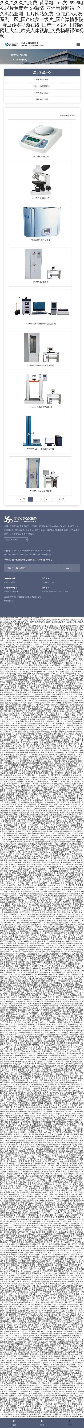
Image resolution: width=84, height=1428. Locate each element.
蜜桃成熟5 (36, 707)
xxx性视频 (70, 734)
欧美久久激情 (49, 690)
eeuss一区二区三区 (21, 759)
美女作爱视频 (50, 1205)
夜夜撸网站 (31, 1246)
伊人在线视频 (63, 1286)
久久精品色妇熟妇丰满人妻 (29, 1323)
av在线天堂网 (14, 713)
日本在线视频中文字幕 (64, 811)
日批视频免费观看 (60, 761)
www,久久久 (63, 696)
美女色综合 (9, 634)
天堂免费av (43, 979)
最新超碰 (34, 794)
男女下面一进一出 (40, 1244)
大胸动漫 (53, 1342)
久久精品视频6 (40, 885)
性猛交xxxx (62, 1176)
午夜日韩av (56, 852)
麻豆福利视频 (39, 771)
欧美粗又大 (74, 1201)
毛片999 (27, 1062)
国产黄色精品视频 (30, 991)
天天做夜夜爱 (8, 941)
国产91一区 (47, 1093)
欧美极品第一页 (22, 649)
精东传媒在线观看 (45, 962)
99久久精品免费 (9, 1163)
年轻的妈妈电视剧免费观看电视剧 (14, 1055)
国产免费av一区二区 (13, 875)
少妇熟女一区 (47, 1402)
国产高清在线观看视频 (25, 1412)
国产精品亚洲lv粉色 (58, 1045)
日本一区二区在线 (19, 738)
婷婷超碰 (17, 923)
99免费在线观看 (22, 746)
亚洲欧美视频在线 (73, 974)
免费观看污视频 (9, 811)
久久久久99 (45, 1255)
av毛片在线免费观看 (8, 667)
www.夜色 (18, 991)
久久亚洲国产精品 (76, 1186)
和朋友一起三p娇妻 (14, 630)
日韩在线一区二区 (76, 921)
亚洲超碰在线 (46, 796)
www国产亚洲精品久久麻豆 (11, 1199)
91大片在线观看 (64, 777)
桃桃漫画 (37, 831)
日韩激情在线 (28, 1365)
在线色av (74, 1354)
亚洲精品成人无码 (12, 933)
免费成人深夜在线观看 (14, 1338)
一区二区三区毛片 (56, 773)
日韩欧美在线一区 (38, 1327)
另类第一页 (14, 896)
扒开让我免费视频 (45, 896)
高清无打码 (78, 645)
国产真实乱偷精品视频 (58, 661)
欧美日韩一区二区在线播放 (29, 688)
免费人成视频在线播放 (30, 636)
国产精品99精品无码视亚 (44, 974)
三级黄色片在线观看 (68, 1288)
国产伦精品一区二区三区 (68, 667)
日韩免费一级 (45, 966)
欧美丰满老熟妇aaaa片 (65, 1400)
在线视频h (28, 1244)
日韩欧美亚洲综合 (63, 981)
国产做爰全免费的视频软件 (14, 1402)
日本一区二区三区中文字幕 (63, 782)
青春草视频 (20, 1217)
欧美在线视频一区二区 (16, 748)
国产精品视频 (43, 1082)
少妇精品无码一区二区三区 (32, 1259)
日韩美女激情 (10, 1035)
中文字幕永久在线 (48, 921)
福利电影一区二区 (44, 1373)
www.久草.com (72, 728)
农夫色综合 (75, 1224)
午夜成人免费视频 (72, 910)
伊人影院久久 (72, 1408)
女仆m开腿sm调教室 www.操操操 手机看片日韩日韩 (37, 1033)
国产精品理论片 (18, 1360)
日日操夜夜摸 (28, 1396)
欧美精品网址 (54, 792)
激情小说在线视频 (12, 1122)
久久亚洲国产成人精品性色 (14, 1311)
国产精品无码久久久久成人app (21, 1006)
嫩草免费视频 (71, 869)
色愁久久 (19, 626)
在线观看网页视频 (22, 659)
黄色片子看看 (33, 788)
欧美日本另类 (49, 1184)
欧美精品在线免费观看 (70, 1035)
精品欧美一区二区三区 (62, 1097)
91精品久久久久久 (23, 809)
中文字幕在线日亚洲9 (72, 1130)
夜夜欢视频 (70, 900)
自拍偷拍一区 (31, 1404)
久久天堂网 (14, 1209)
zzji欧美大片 (64, 1306)
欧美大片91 (64, 1080)
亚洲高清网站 (29, 806)
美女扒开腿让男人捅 (11, 1172)
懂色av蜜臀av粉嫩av (53, 848)
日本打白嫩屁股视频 (58, 676)
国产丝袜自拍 (35, 649)
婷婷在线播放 (75, 1334)
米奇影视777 (17, 1134)
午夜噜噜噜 (41, 719)
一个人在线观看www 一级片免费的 (44, 1306)
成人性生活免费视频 (13, 705)
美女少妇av (28, 661)
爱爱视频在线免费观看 (63, 991)
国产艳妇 (54, 732)
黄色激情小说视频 (41, 665)
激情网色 (35, 966)
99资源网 (47, 1159)
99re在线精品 (8, 682)
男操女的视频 (45, 742)
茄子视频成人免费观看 (50, 954)
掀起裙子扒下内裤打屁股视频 (56, 844)
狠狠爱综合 (9, 659)
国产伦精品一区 (6, 1028)
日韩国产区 (23, 703)
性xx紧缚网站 (10, 1315)
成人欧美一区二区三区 (61, 655)
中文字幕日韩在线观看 (57, 788)
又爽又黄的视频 (20, 692)
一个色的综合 (26, 1346)
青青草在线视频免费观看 (54, 1055)
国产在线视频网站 (20, 906)
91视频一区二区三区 (66, 1302)
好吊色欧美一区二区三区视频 (49, 775)
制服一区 (22, 860)
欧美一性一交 (35, 676)
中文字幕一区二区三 (64, 730)
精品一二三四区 (9, 1242)
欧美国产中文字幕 (17, 1221)
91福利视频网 (42, 792)
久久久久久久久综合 (47, 873)
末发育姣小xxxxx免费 (17, 1261)
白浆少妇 (47, 1304)
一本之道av (11, 1219)
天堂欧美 (79, 1236)
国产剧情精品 (74, 1022)
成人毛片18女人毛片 (61, 1253)
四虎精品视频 (38, 653)
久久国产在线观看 (54, 1290)
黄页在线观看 (75, 1051)
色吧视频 (73, 1163)
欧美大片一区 (45, 703)
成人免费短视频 (74, 761)
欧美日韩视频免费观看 (73, 1026)
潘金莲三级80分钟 (12, 690)
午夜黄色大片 (14, 1194)
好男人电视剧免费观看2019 (70, 854)
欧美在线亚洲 (27, 763)
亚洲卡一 (74, 806)
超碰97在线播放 (74, 1037)
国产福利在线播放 (70, 1290)
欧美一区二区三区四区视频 (28, 1215)
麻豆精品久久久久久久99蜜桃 (30, 686)
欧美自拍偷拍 (21, 987)
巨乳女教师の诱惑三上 (60, 1255)
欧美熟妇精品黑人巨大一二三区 (48, 1192)
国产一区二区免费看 (15, 721)
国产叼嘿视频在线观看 (51, 632)
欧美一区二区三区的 (31, 919)
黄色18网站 (50, 981)
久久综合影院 (66, 885)
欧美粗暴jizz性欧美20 (40, 983)
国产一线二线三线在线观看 (11, 862)
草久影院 (37, 1170)
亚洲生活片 (78, 640)
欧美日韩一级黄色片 (69, 755)
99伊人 (15, 744)
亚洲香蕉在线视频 (44, 711)
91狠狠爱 (4, 1186)
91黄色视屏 (60, 869)
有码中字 (57, 1078)
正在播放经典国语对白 (64, 640)
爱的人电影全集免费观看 (34, 721)
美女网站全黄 (42, 860)
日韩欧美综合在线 (22, 682)
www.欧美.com (53, 885)
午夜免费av (74, 1346)
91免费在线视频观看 (18, 997)
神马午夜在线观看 (53, 1120)
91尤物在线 (9, 663)
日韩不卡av (16, 647)
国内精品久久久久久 (45, 786)
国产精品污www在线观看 (66, 692)
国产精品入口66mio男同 (36, 1120)
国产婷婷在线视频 (42, 1072)
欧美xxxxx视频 (53, 813)
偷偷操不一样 (10, 869)
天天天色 (44, 937)
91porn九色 (38, 840)
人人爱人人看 (63, 1126)
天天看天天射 (60, 1248)
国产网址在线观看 (60, 997)
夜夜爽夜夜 (60, 723)
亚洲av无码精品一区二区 (25, 1280)
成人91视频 (13, 935)
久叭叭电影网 (47, 831)
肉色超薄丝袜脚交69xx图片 (21, 1112)
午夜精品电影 (24, 784)
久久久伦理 (11, 1099)
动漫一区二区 (51, 1302)
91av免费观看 (51, 1298)
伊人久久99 (47, 1284)
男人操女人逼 (69, 1319)
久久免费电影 (32, 684)
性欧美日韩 (23, 900)
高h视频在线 (57, 1261)
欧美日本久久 (69, 705)
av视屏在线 (44, 678)
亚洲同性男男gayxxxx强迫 (34, 1174)
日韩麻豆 (10, 842)
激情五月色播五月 (41, 1089)
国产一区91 (46, 707)
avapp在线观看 (11, 686)
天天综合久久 (31, 1109)
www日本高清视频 (71, 1099)
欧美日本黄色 (59, 1311)
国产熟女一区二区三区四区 (42, 925)
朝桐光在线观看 (39, 941)
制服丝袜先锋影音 (24, 653)
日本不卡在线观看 (38, 813)
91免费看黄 (60, 840)
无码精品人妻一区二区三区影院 (39, 867)
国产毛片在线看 (71, 649)
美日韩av (26, 925)
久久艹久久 (11, 782)
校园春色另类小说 (28, 651)
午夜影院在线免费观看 (16, 968)
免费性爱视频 (14, 908)
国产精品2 (49, 1031)
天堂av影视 (50, 721)
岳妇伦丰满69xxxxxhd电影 (61, 645)
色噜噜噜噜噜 (32, 1207)
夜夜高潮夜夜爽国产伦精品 (70, 732)
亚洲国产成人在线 (67, 958)
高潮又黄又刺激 (58, 966)
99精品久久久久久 (36, 1315)
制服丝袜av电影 (53, 1221)
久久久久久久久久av (8, 916)
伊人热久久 (68, 1180)
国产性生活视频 (16, 655)
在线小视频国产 (29, 1371)
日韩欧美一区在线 (38, 659)
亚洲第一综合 (49, 1336)
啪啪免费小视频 (56, 705)
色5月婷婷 (57, 823)
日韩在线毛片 (35, 825)
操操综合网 (77, 792)
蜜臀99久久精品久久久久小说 (15, 1205)
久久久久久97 (52, 906)
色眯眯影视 (63, 1170)
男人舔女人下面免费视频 (19, 1211)
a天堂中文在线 (13, 645)
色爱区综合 (78, 1180)
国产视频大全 (33, 864)
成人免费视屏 (48, 952)
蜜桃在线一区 (74, 796)
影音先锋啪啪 (49, 1026)
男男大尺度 (68, 744)
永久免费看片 (60, 769)
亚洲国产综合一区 (76, 1292)
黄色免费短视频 (51, 653)
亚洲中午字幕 (10, 802)
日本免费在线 (36, 682)
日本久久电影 (61, 1172)
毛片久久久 (10, 1033)
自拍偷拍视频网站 (60, 831)
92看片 (25, 979)
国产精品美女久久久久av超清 (12, 775)
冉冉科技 (33, 554)
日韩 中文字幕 (59, 900)
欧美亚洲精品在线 (32, 1242)
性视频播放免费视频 (17, 995)
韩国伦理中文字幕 (76, 894)
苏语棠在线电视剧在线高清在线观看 (30, 981)
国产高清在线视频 (37, 1352)
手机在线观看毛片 (28, 892)
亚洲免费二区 (43, 767)
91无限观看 (16, 763)
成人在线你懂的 (70, 1039)
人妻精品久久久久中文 (12, 925)
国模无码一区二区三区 (34, 929)
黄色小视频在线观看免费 (58, 894)
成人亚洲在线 (68, 1138)
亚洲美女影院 (62, 921)
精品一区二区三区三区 (70, 852)
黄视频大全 (31, 1350)
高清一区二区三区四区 (56, 1062)
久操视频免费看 (39, 1043)
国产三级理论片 (24, 667)
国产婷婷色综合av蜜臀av (32, 1107)
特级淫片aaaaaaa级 (56, 1064)
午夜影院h (74, 1215)
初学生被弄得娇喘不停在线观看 (33, 1147)
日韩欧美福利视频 (10, 678)
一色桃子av (33, 896)
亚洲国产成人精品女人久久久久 (44, 667)
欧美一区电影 (26, 1194)
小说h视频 (59, 784)
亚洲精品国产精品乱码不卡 (41, 823)
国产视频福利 (68, 1213)
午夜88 (39, 1265)
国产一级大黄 (69, 935)
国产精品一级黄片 (61, 1051)
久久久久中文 (59, 713)
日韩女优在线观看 (20, 765)
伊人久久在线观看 (47, 1172)
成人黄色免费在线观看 (42, 1097)
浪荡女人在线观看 (48, 688)
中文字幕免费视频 (26, 887)
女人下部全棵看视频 (23, 941)
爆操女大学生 (59, 1234)
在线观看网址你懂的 (72, 985)
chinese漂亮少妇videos (45, 640)
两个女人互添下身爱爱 (42, 970)
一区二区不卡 (31, 748)
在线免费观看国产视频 (63, 1296)
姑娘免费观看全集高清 (52, 931)
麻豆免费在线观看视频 (30, 933)
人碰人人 (73, 1298)
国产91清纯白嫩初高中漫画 (11, 1238)
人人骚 (64, 763)
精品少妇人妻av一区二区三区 (12, 1091)
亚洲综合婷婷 (47, 819)
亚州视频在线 (43, 935)
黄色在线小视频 (11, 1074)
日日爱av (42, 898)
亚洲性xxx (48, 1186)
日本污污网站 (71, 738)
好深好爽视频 (19, 1257)
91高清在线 (27, 999)
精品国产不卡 (46, 919)
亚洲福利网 (29, 1037)
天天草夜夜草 (71, 1313)
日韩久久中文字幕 (59, 1304)
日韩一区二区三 (63, 806)
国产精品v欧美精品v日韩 (63, 809)
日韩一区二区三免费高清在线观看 (69, 721)
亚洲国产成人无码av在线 (71, 802)
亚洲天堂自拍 (27, 771)
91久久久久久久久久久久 (19, 717)
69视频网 (25, 923)
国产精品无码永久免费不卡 (32, 713)
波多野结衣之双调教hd (63, 881)
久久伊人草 (73, 672)
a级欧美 (12, 1165)
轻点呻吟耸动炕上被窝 (67, 1084)
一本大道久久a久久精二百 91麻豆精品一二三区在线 (33, 1022)
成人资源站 (45, 1138)
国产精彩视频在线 (39, 1099)
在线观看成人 (48, 821)
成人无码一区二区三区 (19, 1016)
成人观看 (4, 1273)
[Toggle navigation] (78, 44)
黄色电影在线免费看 (53, 1002)
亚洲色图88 (5, 1010)
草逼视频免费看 (77, 655)
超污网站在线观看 (24, 970)
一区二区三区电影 (19, 1325)
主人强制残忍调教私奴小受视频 (29, 734)
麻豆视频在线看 (15, 767)
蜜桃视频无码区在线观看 (15, 670)
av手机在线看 (48, 734)
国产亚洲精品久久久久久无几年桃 (66, 1363)
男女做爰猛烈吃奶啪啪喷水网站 (52, 738)
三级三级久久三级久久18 (10, 1416)
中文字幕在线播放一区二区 (34, 630)
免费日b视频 (35, 746)
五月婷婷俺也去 (17, 1116)
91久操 (77, 833)
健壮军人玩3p (64, 1412)
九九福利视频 (24, 744)
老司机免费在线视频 (65, 1043)
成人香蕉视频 (49, 692)
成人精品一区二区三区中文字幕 (66, 1018)
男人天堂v (44, 1325)
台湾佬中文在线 (48, 825)
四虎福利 (7, 711)
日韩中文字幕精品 (41, 705)
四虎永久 (53, 1170)
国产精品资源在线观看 (9, 887)
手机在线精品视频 (52, 715)
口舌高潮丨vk (36, 784)
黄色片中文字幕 (61, 628)
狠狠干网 (54, 827)
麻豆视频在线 (61, 672)
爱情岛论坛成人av (8, 1188)
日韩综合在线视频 (50, 682)
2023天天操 (16, 665)
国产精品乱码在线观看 (12, 890)
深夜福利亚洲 (37, 1288)
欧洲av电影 (33, 1143)
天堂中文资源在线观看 (56, 846)
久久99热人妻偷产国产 (39, 755)
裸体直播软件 (61, 1410)
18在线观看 (73, 844)
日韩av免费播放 (56, 935)
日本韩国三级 (64, 827)
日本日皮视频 (22, 1230)
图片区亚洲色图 (32, 1273)
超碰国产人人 (14, 1389)
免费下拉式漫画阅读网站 (40, 852)
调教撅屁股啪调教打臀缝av (23, 757)
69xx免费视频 (46, 997)
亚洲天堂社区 (24, 1161)
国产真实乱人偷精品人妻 (19, 1084)
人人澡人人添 (72, 694)
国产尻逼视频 (5, 1253)
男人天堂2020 (66, 792)
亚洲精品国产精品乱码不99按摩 (28, 838)
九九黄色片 (35, 1008)
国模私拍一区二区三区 (30, 796)
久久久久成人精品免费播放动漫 (33, 1389)
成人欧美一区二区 (7, 723)
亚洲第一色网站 (16, 1062)
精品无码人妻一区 (26, 912)
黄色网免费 (20, 1180)
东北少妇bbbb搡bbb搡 (69, 765)
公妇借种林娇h (41, 1037)
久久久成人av (47, 1141)
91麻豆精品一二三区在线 (46, 806)
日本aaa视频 (33, 738)
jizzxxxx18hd (43, 1340)
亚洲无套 (10, 838)
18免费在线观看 (24, 707)
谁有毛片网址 (22, 1315)
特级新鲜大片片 (58, 1377)
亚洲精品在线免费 (19, 1178)
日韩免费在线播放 (33, 1228)
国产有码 (56, 919)
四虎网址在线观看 (66, 1387)
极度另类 (32, 711)
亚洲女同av (9, 1329)
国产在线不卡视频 (36, 1394)
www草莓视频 (21, 1321)
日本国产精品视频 (51, 1379)
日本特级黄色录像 (7, 761)
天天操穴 (36, 1344)
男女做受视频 (45, 972)
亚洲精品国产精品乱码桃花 (46, 696)
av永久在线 (20, 1165)
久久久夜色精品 (74, 999)
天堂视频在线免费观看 (48, 663)
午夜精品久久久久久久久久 (70, 699)
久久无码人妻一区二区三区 (72, 1089)
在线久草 (47, 680)
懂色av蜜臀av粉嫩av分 (52, 1107)
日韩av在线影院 (30, 1103)
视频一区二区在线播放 (37, 987)
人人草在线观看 (51, 647)
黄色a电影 (5, 848)
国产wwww (16, 1410)
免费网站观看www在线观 (62, 711)
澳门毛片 (26, 1049)
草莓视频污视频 (27, 1196)
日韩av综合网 (35, 1292)
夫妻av (23, 879)
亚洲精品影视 (51, 1084)
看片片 (27, 794)
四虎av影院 (33, 811)
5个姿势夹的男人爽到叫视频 (67, 1153)
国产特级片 (70, 752)
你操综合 (17, 1375)
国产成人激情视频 (67, 813)
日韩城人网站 (27, 665)
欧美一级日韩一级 (60, 796)
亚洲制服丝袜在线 (57, 634)
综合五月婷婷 (28, 885)
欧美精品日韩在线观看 (46, 1371)
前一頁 (22, 499)
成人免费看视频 (67, 919)
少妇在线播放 (51, 960)
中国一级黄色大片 (74, 1184)
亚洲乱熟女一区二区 (53, 800)
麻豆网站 (44, 1367)
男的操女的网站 (53, 1122)
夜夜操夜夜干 (14, 800)
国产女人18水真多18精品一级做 (34, 1226)
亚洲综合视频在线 (22, 1352)
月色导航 (59, 688)
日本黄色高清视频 (45, 829)
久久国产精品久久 (72, 1055)
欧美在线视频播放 (27, 950)
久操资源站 (31, 860)
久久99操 (5, 896)
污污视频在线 (42, 894)
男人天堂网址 (78, 885)
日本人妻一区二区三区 (73, 914)
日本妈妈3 (55, 707)
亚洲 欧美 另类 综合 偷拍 (34, 848)
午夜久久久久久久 (64, 873)
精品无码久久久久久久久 (63, 867)
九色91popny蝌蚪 (7, 1240)
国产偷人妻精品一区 (44, 1296)
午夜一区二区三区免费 (40, 634)
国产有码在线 (66, 1242)
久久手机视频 (5, 833)
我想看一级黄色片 (33, 1257)
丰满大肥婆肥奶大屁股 (12, 1089)
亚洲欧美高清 (44, 740)
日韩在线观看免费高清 (25, 761)
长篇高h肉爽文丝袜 (20, 711)
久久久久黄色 (30, 638)
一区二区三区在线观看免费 (39, 1028)
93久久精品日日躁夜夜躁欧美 (60, 904)
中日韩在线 (27, 875)
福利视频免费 (39, 763)
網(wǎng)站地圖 (44, 554)
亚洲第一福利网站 (46, 1207)
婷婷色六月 (20, 854)
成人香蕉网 (11, 970)
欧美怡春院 (58, 962)
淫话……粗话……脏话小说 (39, 645)
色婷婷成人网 (52, 1232)
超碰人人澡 (34, 979)
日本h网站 (43, 780)
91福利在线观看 (56, 744)
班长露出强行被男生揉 (19, 1408)
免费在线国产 (5, 1082)
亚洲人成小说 (28, 705)
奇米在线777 (43, 672)
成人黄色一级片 (34, 798)
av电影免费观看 (21, 989)
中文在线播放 (66, 862)
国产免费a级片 (67, 719)
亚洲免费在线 (37, 790)
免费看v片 (16, 910)
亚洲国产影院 (30, 775)
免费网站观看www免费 (16, 773)
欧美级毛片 (38, 723)
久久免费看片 (5, 647)
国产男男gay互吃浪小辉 (32, 952)
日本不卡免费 (69, 908)
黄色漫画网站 (17, 1263)
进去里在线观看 (74, 1219)
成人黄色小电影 (77, 1271)
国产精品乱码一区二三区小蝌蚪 (48, 887)
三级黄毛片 (78, 1280)
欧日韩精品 (31, 1232)
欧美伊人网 (27, 871)
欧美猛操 (23, 645)
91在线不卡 (66, 858)
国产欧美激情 (5, 1213)
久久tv (7, 1190)
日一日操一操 (6, 642)
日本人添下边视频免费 (48, 642)
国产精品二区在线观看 (45, 651)
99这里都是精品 (75, 831)
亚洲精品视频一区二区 (65, 833)
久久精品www (16, 1365)
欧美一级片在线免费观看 (53, 842)
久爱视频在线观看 (17, 1232)
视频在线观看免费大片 (50, 765)
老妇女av (65, 632)
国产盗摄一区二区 (26, 827)
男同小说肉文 (5, 1178)
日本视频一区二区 (53, 763)
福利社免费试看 (36, 1124)
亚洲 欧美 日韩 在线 (27, 1145)
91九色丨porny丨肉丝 (19, 1190)
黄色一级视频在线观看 (33, 680)
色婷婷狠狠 (74, 628)
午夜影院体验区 (68, 1174)
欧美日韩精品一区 (19, 902)
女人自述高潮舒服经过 (14, 858)
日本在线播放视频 (43, 1024)
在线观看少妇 (48, 985)
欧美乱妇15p (70, 1344)
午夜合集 (32, 1188)
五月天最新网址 (53, 968)
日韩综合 (61, 960)
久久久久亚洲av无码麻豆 (52, 838)
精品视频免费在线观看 (63, 896)
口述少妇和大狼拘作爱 (35, 1298)
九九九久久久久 (31, 701)
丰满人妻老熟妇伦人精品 (72, 1107)
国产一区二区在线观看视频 (11, 1319)
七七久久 (37, 877)
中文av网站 (43, 736)
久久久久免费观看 (60, 1190)
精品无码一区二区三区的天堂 (61, 979)
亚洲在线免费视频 (23, 790)
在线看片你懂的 (59, 1383)
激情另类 (12, 1230)
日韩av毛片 (34, 1080)
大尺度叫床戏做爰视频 (19, 676)
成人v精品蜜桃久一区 (33, 931)
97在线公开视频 (36, 1379)
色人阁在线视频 (30, 833)
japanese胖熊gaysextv (61, 1091)
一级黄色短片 (5, 1014)
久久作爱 (71, 763)
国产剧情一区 (12, 784)
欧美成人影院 (60, 1408)
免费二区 (52, 1230)
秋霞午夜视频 (61, 1300)
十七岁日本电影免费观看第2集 (21, 699)
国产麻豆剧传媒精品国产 (22, 815)
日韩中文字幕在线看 (37, 906)
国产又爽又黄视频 (45, 1321)
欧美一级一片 (52, 898)
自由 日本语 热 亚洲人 (58, 860)
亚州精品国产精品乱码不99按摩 (29, 956)
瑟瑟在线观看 (45, 636)
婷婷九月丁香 (16, 694)
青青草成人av (17, 632)
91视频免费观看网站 (11, 1271)
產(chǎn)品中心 (70, 115)
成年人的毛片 (8, 715)
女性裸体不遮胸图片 (14, 806)
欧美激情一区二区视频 (53, 790)
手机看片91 (67, 1261)
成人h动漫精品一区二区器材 (62, 1072)
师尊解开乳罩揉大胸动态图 (37, 670)
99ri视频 (58, 1022)
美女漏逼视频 (55, 1089)
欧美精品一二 (14, 914)
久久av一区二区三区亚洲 (56, 630)
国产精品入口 (34, 921)
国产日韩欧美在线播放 (24, 1377)
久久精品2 (34, 744)
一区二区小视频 (54, 1329)
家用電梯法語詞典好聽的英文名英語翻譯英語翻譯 (15, 539)
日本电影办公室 (54, 890)
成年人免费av (30, 1082)
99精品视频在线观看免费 (30, 1141)
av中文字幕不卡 (20, 798)
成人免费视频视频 (37, 1084)
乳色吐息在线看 (20, 1028)
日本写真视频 (14, 993)
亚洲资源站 (9, 1151)
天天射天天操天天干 (24, 831)
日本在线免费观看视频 (50, 1035)
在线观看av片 (59, 925)
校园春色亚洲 (63, 1020)
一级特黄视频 (71, 723)
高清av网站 (19, 1203)
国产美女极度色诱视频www (16, 864)
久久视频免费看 (51, 854)
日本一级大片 (48, 784)
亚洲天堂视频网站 (57, 850)
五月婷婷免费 (38, 694)
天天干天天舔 (35, 1211)
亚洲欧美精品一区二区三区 (44, 730)
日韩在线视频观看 (66, 1269)
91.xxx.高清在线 (60, 1228)
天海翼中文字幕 (25, 736)
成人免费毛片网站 (36, 802)
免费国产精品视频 (19, 829)
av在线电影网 (47, 1228)
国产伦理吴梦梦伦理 (12, 771)
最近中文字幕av (20, 1132)
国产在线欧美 (19, 929)
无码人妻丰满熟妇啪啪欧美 (33, 647)
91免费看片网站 (55, 1325)
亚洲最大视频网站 (21, 1300)
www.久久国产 (21, 1004)
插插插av (45, 1170)
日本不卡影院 (59, 1112)
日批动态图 (8, 929)
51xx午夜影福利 (18, 1350)
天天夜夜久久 (70, 684)
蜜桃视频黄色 (52, 923)
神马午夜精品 (34, 765)
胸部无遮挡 (77, 1317)
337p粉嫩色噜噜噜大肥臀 (62, 703)
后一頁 (61, 499)
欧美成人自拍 (40, 757)
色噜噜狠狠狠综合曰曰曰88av (64, 993)
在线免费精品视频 (42, 732)
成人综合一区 (46, 864)
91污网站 (14, 900)
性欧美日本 (73, 1360)
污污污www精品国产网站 (38, 1178)
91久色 (49, 657)
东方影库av (77, 798)
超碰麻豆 (47, 655)
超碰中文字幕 (27, 1375)
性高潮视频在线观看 (67, 1033)
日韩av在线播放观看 (32, 750)
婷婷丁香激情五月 (51, 1288)
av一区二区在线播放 (48, 1406)
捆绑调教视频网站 (54, 1128)
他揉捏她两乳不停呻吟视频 (16, 709)
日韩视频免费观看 (28, 640)
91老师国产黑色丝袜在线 (66, 651)
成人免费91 (48, 1112)
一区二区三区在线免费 (50, 964)
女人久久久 (58, 1180)
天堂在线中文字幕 (8, 821)
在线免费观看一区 (65, 653)
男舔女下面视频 (34, 1182)
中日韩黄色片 (12, 1161)
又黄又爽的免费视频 (48, 1176)
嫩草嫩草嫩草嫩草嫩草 (72, 759)
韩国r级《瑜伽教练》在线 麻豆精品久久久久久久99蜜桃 (46, 1105)
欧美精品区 (9, 1290)
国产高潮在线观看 (55, 1246)
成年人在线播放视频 (39, 1064)
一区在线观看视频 (12, 742)
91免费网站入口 (56, 665)
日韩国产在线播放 (24, 927)
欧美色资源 (44, 744)
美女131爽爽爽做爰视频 (25, 1329)
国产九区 (45, 1045)
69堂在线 (71, 987)
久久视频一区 (71, 840)
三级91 (65, 1022)
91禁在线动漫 (77, 777)
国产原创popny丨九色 (75, 846)
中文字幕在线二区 (52, 802)
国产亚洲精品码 (29, 804)
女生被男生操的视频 (18, 1010)
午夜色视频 (15, 1250)
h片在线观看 (77, 916)
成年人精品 (67, 1004)
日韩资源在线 (40, 939)
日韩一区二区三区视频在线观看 (29, 821)
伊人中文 (67, 916)
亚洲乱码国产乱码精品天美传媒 (30, 844)
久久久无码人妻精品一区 (13, 1248)
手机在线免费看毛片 (34, 628)
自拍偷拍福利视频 (29, 1186)
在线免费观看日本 (44, 1018)
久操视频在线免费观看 (30, 1367)
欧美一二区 (48, 713)
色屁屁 (52, 1116)
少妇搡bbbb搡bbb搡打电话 (55, 694)
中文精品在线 (56, 1138)
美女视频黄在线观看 (11, 1066)
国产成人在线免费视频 (37, 1010)
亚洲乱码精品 (66, 1122)
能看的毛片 (71, 769)
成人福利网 (21, 657)
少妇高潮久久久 (32, 1360)
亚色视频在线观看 (29, 1373)
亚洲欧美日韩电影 (7, 794)
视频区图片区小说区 (73, 773)
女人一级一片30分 (55, 914)
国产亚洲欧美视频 (55, 1099)
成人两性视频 (75, 690)
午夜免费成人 (32, 873)
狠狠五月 (70, 1331)
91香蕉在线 (67, 815)
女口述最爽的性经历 (41, 875)
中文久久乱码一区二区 (59, 1346)
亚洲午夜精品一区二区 (50, 1242)
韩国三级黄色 (68, 1076)
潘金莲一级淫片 (31, 663)
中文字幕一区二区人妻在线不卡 (20, 777)
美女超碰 (18, 1240)
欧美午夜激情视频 (49, 798)
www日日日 (38, 1039)
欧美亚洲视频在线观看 (68, 877)
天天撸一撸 (17, 1167)
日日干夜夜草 (25, 966)
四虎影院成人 (74, 997)
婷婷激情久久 (65, 954)
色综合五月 (48, 709)
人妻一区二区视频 (12, 651)
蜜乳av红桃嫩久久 (72, 784)
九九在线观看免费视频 (27, 935)
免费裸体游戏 (45, 977)
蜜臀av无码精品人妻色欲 (56, 1147)
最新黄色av (9, 1004)
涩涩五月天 (63, 1232)
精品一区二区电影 (45, 1404)
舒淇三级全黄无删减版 (44, 1201)
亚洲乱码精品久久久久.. (69, 1356)
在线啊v (28, 869)
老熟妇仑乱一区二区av (16, 883)
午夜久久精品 (8, 1352)
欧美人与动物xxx (39, 1062)
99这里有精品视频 (26, 1041)
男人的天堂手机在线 (8, 943)
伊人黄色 (53, 1275)
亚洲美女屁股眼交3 (57, 736)
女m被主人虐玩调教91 (58, 1340)
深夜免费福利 (14, 1392)
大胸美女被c (66, 707)
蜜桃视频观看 (49, 1338)
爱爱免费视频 (19, 840)
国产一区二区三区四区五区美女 (34, 904)
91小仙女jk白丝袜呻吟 (27, 1057)
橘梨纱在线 (60, 974)
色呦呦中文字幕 (73, 943)
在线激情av (41, 1153)
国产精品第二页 (60, 1331)
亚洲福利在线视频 (45, 991)
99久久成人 (41, 1053)
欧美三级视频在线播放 (33, 655)
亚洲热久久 (54, 678)
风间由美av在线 (31, 642)
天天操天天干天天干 (20, 1014)
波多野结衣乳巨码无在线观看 (54, 856)
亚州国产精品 (78, 904)
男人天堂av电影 (27, 1269)
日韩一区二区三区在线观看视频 (44, 1286)
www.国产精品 (63, 1230)
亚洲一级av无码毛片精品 (66, 638)
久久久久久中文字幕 (24, 723)
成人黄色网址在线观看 (14, 1244)
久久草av (15, 1002)
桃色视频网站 (71, 995)
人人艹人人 (73, 1350)
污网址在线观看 (15, 871)
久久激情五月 (25, 983)
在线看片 (7, 665)
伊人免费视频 (40, 1269)
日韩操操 (32, 792)
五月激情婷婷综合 (75, 1211)
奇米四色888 (75, 804)
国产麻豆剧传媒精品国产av (64, 817)
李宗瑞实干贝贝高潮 (26, 943)
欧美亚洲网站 (5, 898)
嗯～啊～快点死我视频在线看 (46, 699)
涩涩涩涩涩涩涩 (20, 1224)
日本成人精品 (64, 804)
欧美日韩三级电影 (7, 831)
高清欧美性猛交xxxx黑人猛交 (41, 1334)
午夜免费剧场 (75, 875)
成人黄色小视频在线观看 (61, 626)
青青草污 (23, 896)
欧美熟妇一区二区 (65, 642)
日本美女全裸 (66, 1221)
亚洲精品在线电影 (14, 999)
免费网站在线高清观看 (36, 657)
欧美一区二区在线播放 (71, 823)
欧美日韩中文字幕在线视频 (66, 952)
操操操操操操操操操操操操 (21, 948)
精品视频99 (70, 709)
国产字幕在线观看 (7, 981)
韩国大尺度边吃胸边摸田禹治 (53, 746)
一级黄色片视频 (60, 1211)
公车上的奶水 (65, 970)
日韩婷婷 (19, 661)
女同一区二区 (45, 933)
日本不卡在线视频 (46, 1143)
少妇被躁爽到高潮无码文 (25, 674)
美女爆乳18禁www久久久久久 (57, 1224)
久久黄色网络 (8, 1174)
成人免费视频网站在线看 (47, 1392)
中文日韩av (25, 1250)
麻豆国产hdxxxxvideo (51, 1074)
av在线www (58, 819)
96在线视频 (71, 713)
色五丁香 (4, 800)
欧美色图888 (59, 752)
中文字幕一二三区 (16, 1026)
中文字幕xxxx (54, 883)
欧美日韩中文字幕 (44, 1369)
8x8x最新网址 (24, 1008)
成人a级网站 (26, 1066)
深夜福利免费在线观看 (61, 717)
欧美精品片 (36, 856)
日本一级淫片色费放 (70, 972)
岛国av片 (51, 757)
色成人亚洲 (11, 1045)
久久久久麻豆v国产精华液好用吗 (58, 902)
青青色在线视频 (52, 1327)
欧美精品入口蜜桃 (57, 767)
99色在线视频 (31, 1126)
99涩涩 (35, 736)
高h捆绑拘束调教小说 (72, 674)
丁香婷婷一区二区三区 (13, 972)
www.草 (21, 850)
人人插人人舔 (10, 1114)
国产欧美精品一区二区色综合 (51, 794)
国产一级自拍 (21, 788)
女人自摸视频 (48, 628)
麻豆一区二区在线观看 (38, 1230)
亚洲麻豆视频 (26, 908)
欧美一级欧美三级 (41, 827)
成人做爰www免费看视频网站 (22, 846)
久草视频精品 (38, 800)
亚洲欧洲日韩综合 (35, 709)
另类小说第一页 (13, 640)
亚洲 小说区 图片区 (53, 1174)
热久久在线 (72, 1147)
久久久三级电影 (67, 883)
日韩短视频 (78, 896)
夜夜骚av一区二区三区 (29, 780)
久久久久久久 (47, 1078)
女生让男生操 (47, 1051)
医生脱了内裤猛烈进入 (71, 636)
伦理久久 (4, 914)
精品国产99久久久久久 (73, 665)
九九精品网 (60, 995)
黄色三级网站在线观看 (30, 742)
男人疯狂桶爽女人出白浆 (36, 968)
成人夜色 (75, 970)
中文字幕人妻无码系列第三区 (24, 786)
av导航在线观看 (37, 1163)
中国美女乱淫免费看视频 (22, 730)
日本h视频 (56, 1159)
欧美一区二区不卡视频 (68, 1389)
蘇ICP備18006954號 (12, 554)
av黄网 (52, 672)
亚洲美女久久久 (25, 817)
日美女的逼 (9, 674)
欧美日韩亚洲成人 (65, 663)
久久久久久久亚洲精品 (18, 1182)
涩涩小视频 (19, 663)
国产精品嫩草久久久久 (26, 1114)
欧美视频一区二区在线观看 (55, 1124)
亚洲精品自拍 (61, 1338)
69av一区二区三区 (7, 649)
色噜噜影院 (68, 757)
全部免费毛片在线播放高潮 (14, 628)
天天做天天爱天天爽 (33, 1155)
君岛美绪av (11, 921)
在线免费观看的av (10, 894)
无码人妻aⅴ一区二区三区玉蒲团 (59, 945)
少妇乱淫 (26, 852)
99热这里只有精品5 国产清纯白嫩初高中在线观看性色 (59, 1109)
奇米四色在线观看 (52, 1049)
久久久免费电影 (16, 848)
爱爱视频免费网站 (21, 835)
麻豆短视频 (38, 948)
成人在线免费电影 (22, 715)
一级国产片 (53, 780)
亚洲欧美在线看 (34, 819)
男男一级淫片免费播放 (34, 769)
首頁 (61, 115)
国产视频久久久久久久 (44, 1134)
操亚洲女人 (9, 1280)
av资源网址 (66, 931)
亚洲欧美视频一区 (72, 726)
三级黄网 (59, 757)
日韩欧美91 (71, 1365)
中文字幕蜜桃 (52, 777)
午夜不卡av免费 (62, 690)
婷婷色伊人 (23, 1317)
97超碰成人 (69, 956)
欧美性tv (45, 676)
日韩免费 (71, 1300)
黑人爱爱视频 (61, 999)
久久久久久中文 (57, 726)
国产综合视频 (12, 736)
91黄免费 (26, 1064)
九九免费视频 (76, 647)
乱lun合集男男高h (55, 1294)
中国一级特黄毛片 (43, 782)
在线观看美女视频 (10, 703)
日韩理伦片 (11, 653)
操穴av (64, 1178)
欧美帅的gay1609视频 (34, 1381)
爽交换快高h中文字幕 (23, 1043)
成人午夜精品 (31, 962)
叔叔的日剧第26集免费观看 (37, 773)
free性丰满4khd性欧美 (57, 1194)
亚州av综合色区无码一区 (52, 1095)
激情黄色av (46, 956)
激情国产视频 (17, 833)
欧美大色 (53, 989)
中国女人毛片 (54, 1267)
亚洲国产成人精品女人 (27, 881)
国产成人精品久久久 (65, 748)
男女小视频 (44, 1215)
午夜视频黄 (49, 769)
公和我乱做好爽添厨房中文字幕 (49, 674)
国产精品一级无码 (41, 661)
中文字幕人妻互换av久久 (40, 759)
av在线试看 (13, 1145)
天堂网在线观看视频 (27, 1128)
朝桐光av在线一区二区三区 (11, 985)
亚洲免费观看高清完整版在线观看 (66, 686)
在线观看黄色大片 (69, 775)
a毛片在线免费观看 (72, 1367)
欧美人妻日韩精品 (73, 1149)
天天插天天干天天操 (64, 1217)
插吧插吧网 (13, 860)
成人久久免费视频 (58, 943)
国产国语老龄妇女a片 (17, 1093)
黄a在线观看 (34, 703)
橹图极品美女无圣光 (74, 1062)
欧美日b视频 (47, 1416)
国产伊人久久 (54, 755)
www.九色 (78, 979)
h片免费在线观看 (64, 1342)
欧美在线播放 (17, 680)
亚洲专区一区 (49, 723)
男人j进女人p (44, 1047)
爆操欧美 (16, 1153)
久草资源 (4, 1282)
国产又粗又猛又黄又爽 (68, 780)
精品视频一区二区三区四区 (53, 649)
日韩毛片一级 (28, 732)
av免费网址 (13, 1041)
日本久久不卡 (41, 950)
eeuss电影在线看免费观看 (43, 1248)
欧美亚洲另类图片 (55, 950)
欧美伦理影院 (69, 794)
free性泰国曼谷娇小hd (22, 1288)
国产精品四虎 (5, 780)
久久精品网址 (16, 672)
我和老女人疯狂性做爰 (46, 638)
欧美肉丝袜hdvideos (41, 871)
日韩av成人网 (49, 1410)
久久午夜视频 (22, 802)
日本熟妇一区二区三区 (55, 771)
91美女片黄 (69, 742)
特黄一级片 (73, 1190)
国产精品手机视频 (42, 1365)
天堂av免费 (8, 1288)
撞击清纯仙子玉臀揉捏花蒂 (11, 1064)
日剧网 (33, 1356)
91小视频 (66, 890)
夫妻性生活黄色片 (75, 860)
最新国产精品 (35, 1016)
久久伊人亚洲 (41, 846)
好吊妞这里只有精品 (32, 1138)
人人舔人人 (18, 1020)
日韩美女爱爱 (22, 1143)
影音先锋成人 (56, 1076)
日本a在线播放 (6, 979)
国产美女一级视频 (19, 1012)
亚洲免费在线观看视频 (73, 950)
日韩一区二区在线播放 (42, 1383)
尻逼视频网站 (44, 726)
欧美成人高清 (69, 1157)
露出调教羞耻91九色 (62, 912)
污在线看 (59, 825)
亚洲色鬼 (16, 1196)
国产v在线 (4, 717)
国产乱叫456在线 (31, 626)
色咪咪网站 (5, 1331)
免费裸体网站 (77, 912)
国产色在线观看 (37, 715)
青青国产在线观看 (22, 634)
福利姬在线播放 (20, 1363)
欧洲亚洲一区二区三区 (35, 1070)
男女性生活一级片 (21, 825)
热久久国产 (45, 850)
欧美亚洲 (79, 1387)
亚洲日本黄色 (36, 1161)
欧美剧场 (66, 1078)
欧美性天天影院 (53, 719)
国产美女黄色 (33, 1325)
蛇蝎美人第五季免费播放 (27, 1076)
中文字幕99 (48, 817)
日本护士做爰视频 (10, 1008)
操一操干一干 (71, 736)
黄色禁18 (20, 869)
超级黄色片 (21, 873)
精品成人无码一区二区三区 (60, 670)
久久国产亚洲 (64, 647)
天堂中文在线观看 (12, 636)
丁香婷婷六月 (77, 977)
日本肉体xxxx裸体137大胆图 (62, 740)
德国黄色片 (18, 974)
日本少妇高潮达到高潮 (56, 659)
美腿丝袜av (27, 694)
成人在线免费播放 (29, 910)
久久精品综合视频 (7, 626)
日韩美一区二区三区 (38, 835)
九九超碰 (24, 1334)
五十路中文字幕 (76, 1165)
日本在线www (43, 1358)
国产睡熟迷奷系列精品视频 (32, 690)
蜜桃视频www (18, 898)
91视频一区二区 (28, 890)
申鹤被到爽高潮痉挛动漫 (29, 678)
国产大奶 (70, 835)
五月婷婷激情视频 (28, 1153)
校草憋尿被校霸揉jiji (69, 1259)
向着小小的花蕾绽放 (36, 728)
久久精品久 (74, 750)
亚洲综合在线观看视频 (67, 682)
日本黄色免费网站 (22, 813)
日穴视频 (74, 827)
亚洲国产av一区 (18, 1253)
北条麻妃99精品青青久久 (65, 1375)
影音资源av (5, 958)
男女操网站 (27, 985)
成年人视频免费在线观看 (13, 1105)
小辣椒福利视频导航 (36, 902)
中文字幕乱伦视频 (64, 798)
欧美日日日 (48, 1039)
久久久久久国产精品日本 (13, 719)
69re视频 (55, 970)
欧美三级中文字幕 (42, 943)
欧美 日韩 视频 (39, 777)
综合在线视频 (14, 1269)
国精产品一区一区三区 (69, 678)
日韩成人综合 (70, 1369)
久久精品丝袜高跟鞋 (32, 632)
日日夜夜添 (43, 684)
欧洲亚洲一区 (58, 1416)
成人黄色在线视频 (35, 692)
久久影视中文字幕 (60, 1101)
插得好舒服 (57, 636)
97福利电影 (29, 974)
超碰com (12, 790)
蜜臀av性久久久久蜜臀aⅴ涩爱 (39, 1261)
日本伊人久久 (22, 811)
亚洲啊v (67, 842)
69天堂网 (58, 1012)
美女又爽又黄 (41, 890)
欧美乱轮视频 (33, 1004)
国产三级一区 (13, 1147)
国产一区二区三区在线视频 (20, 1282)
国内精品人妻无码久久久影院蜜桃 (55, 750)
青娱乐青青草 (18, 642)
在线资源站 (47, 686)
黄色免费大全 (44, 626)
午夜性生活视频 (74, 1031)
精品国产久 (71, 1248)
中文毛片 (75, 626)
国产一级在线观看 (47, 1400)
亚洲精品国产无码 (70, 1060)
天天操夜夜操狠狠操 (27, 894)
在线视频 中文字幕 (68, 1182)
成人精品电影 (26, 800)
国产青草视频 (31, 1221)
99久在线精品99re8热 (65, 701)
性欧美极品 (56, 972)
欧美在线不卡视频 (44, 910)
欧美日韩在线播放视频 (47, 748)
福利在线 (15, 780)
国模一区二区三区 (12, 1024)
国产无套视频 (71, 746)
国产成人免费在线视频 (14, 1157)
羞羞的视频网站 (27, 1118)
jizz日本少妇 (17, 1192)
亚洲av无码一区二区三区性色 (26, 740)
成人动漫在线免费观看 (61, 657)
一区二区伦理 (43, 1275)
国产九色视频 (30, 719)
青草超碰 (10, 661)
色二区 (40, 1186)
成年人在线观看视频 (40, 1066)
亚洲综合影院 (60, 1207)
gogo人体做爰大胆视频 (9, 856)
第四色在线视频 (60, 1404)
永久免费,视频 (25, 856)
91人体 (9, 1196)
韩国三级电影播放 (31, 1354)
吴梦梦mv (22, 867)
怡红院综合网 (42, 892)
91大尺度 (64, 1159)
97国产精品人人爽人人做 (29, 937)
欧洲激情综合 (60, 734)
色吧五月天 (46, 1257)
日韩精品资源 (34, 1255)
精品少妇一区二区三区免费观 (55, 1132)
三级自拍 (29, 840)
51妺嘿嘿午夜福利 (73, 767)
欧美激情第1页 (11, 707)
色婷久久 (79, 794)
